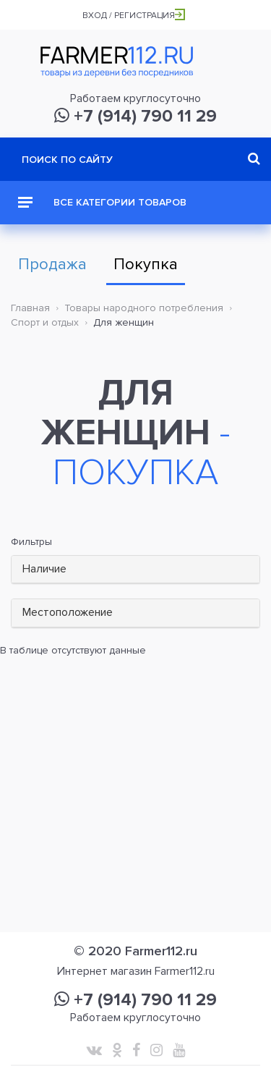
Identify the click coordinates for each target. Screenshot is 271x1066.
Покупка (145, 264)
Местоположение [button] (67, 612)
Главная (30, 308)
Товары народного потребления (143, 308)
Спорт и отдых (45, 322)
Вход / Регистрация (133, 15)
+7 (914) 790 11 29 (135, 116)
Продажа (52, 264)
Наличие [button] (44, 569)
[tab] (135, 570)
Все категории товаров (102, 202)
